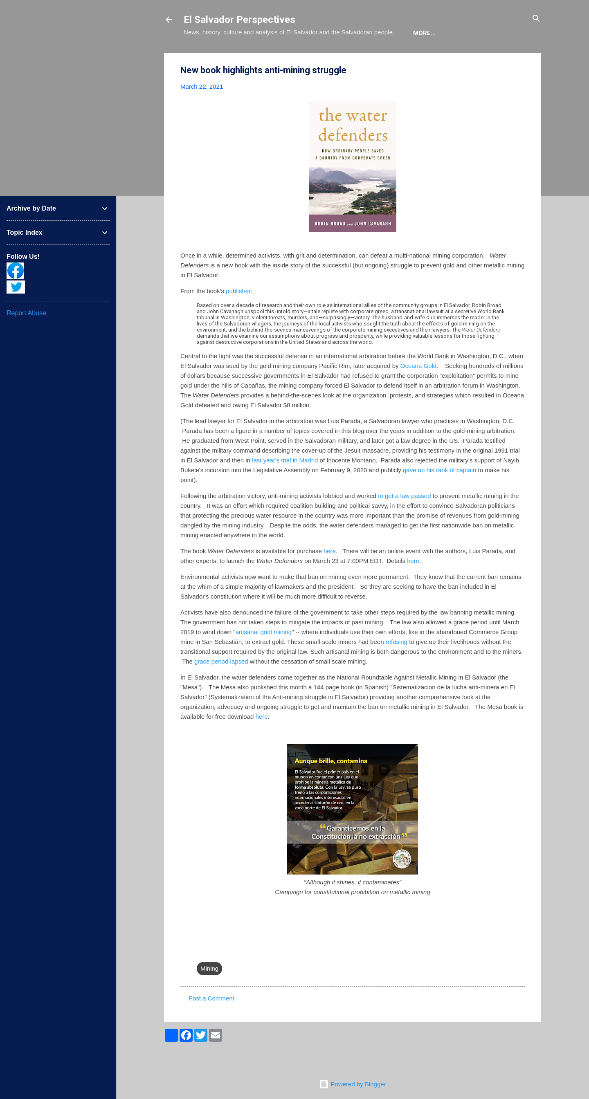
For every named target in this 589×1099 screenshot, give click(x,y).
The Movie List (357, 58)
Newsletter (416, 58)
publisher (238, 315)
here (330, 575)
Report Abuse (26, 313)
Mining (209, 993)
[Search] (536, 19)
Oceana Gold (418, 390)
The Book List (294, 58)
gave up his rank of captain (439, 494)
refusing (396, 666)
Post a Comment (211, 1023)
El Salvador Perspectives (239, 19)
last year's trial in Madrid (285, 485)
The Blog (241, 58)
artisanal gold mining (264, 656)
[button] (520, 95)
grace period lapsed (221, 686)
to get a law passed (404, 520)
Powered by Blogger (352, 1084)
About (200, 58)
